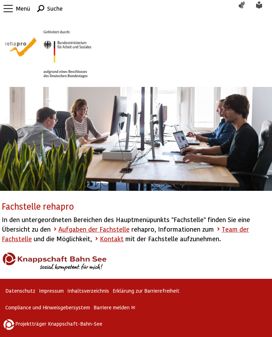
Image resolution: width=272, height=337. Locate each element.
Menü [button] (23, 8)
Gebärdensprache (245, 8)
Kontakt (112, 238)
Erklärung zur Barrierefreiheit (146, 291)
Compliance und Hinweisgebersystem (47, 307)
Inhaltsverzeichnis (88, 291)
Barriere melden (114, 307)
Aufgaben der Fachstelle (94, 229)
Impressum (51, 291)
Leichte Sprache (263, 8)
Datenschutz (20, 291)
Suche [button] (55, 8)
